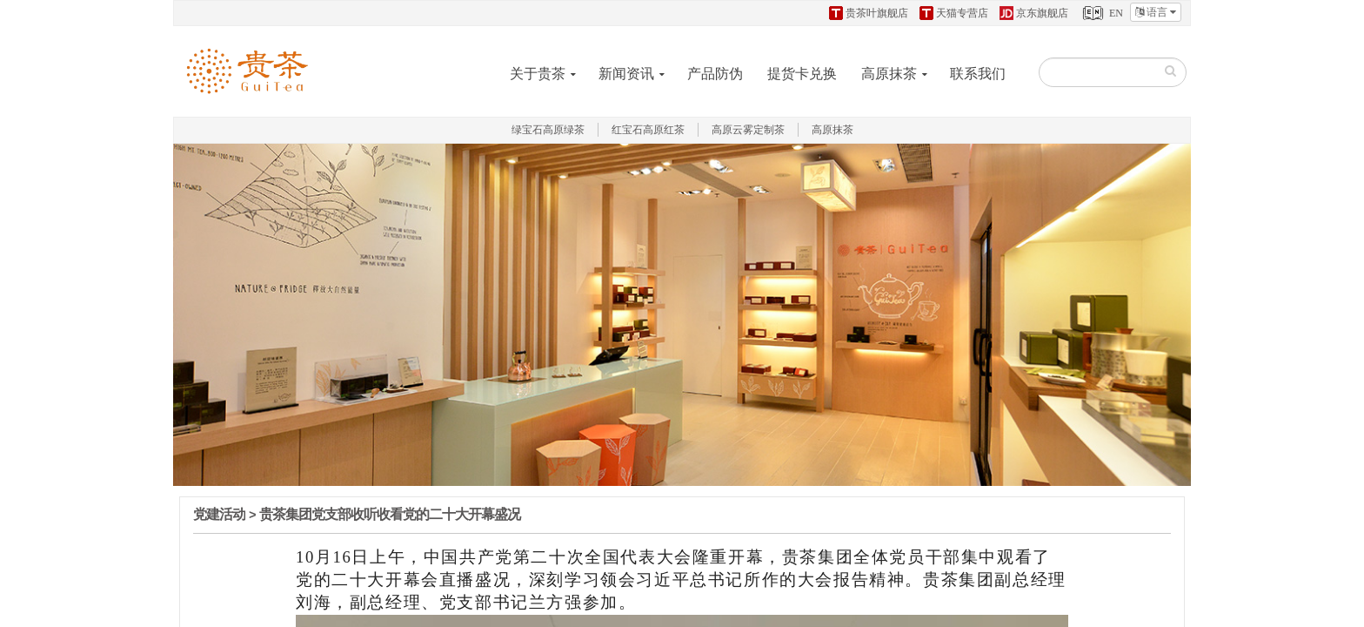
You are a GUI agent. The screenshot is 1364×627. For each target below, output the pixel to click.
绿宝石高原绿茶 (548, 130)
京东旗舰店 (1034, 13)
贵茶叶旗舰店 (868, 13)
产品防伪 (715, 73)
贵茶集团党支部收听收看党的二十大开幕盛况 (389, 514)
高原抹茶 (889, 73)
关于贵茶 (537, 73)
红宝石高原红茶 (648, 130)
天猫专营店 (953, 13)
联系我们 (978, 73)
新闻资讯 (626, 73)
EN (1101, 13)
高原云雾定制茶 (748, 130)
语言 (1155, 12)
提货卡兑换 (802, 73)
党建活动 (219, 514)
